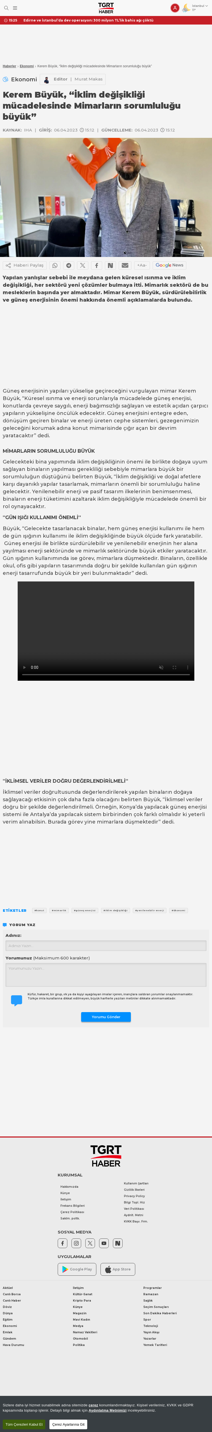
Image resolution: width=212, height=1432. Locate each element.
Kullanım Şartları (136, 1183)
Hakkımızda (69, 1187)
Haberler (9, 66)
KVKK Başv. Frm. (136, 1221)
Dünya (8, 1313)
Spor (147, 1319)
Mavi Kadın (81, 1319)
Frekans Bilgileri (72, 1206)
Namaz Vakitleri (85, 1332)
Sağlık (148, 1300)
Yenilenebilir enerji (56, 492)
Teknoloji (150, 1326)
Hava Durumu (13, 1345)
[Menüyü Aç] (15, 8)
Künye (65, 1193)
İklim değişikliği (136, 477)
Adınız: (13, 935)
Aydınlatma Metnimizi (108, 1410)
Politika (79, 1345)
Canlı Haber (12, 1300)
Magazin (79, 1313)
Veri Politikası (134, 1209)
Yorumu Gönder (106, 1017)
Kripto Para (82, 1300)
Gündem (9, 1338)
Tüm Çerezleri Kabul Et (24, 1424)
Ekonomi (27, 66)
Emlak (7, 1332)
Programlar (152, 1288)
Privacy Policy (134, 1196)
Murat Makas (89, 79)
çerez (93, 1405)
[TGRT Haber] (105, 8)
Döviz (7, 1307)
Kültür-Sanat (82, 1294)
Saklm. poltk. (70, 1218)
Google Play (77, 1269)
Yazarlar (149, 1338)
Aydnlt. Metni (133, 1215)
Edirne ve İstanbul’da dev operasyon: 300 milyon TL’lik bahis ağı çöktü (88, 20)
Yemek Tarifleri (155, 1345)
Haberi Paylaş (25, 265)
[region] (106, 1414)
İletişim (65, 1199)
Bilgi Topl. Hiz (134, 1202)
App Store (118, 1269)
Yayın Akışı (151, 1332)
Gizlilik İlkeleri (134, 1190)
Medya (78, 1326)
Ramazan (150, 1294)
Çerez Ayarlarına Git (68, 1424)
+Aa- (142, 265)
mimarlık (94, 551)
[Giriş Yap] (175, 8)
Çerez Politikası (72, 1212)
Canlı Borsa (12, 1294)
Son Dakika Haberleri (160, 1313)
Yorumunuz (48, 958)
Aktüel (8, 1288)
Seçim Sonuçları (156, 1307)
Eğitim (7, 1319)
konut (80, 428)
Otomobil (80, 1338)
